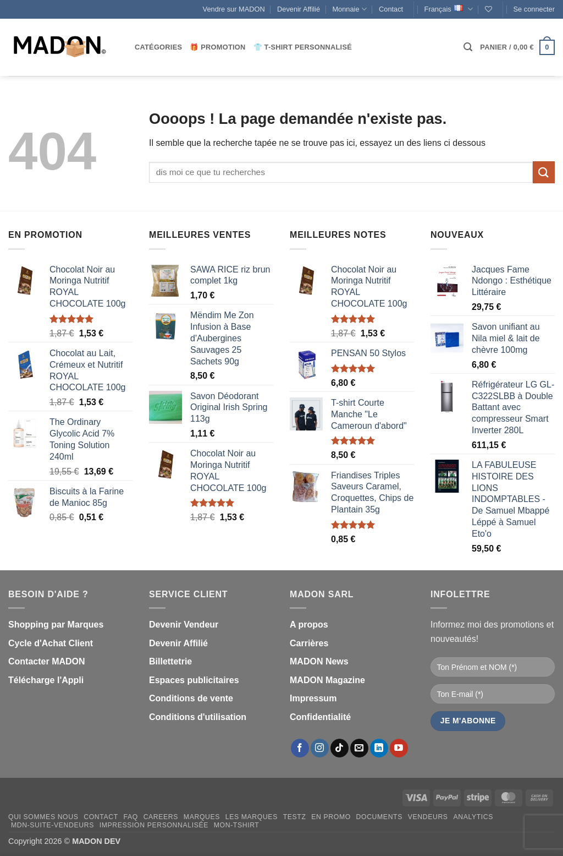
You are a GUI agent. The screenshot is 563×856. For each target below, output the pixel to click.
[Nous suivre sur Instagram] (320, 748)
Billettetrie (170, 661)
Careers (160, 817)
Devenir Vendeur (183, 624)
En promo (331, 817)
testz (294, 817)
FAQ (131, 817)
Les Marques (251, 817)
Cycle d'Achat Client (50, 643)
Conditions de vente (191, 698)
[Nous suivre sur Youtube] (399, 748)
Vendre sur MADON (234, 9)
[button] (534, 9)
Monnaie (349, 9)
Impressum (313, 698)
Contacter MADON (46, 661)
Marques (202, 817)
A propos (309, 624)
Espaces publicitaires (194, 680)
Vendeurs (428, 817)
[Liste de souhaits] (488, 9)
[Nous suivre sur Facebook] (300, 748)
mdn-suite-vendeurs (52, 825)
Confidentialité (320, 717)
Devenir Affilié (298, 9)
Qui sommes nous (43, 817)
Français (448, 9)
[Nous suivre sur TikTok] (339, 748)
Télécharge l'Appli (46, 680)
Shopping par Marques (55, 624)
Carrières (309, 643)
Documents (379, 817)
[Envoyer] (544, 172)
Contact (391, 9)
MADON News (319, 661)
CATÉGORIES (158, 47)
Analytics (473, 817)
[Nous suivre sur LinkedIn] (379, 748)
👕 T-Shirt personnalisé (302, 47)
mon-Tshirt (237, 825)
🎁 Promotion (217, 47)
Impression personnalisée (154, 825)
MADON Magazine (327, 680)
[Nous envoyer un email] (359, 748)
